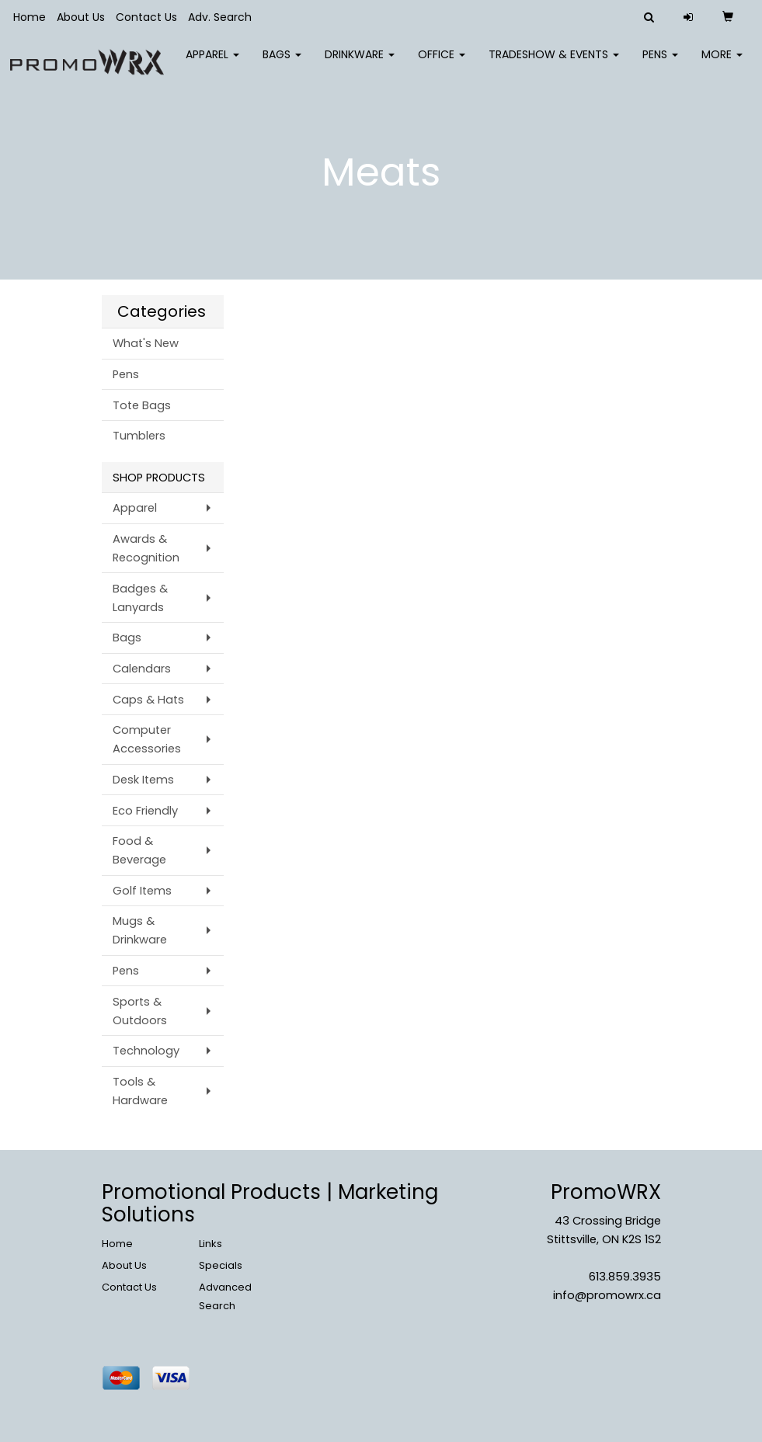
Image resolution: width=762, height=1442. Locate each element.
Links (210, 1243)
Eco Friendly (145, 810)
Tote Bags (142, 405)
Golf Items (142, 890)
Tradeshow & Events (554, 62)
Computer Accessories (147, 739)
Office (441, 62)
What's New (146, 343)
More (722, 62)
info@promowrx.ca (607, 1295)
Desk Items (143, 779)
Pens (660, 62)
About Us (81, 17)
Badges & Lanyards (140, 598)
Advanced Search (225, 1296)
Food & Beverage (139, 850)
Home (29, 17)
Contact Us (146, 17)
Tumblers (139, 435)
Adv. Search (220, 17)
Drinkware (360, 62)
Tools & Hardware (140, 1091)
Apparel (212, 62)
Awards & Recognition (146, 548)
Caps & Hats (148, 699)
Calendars (142, 668)
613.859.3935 (625, 1276)
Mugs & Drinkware (140, 930)
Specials (220, 1265)
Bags (282, 62)
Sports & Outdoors (140, 1011)
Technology (146, 1050)
